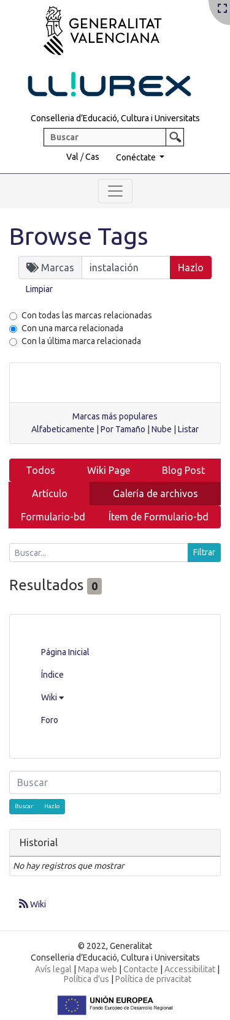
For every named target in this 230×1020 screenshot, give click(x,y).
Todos (40, 470)
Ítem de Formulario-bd (159, 516)
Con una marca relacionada (72, 328)
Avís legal (53, 969)
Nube (161, 429)
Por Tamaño (123, 429)
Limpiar (39, 289)
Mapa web (97, 969)
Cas (92, 157)
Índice (52, 675)
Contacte (140, 969)
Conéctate (137, 157)
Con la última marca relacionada (81, 341)
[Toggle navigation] (115, 191)
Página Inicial (65, 652)
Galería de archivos (155, 493)
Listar (188, 429)
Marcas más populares (115, 416)
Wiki (52, 697)
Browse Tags (78, 236)
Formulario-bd (53, 516)
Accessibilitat (189, 969)
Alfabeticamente (62, 429)
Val (72, 157)
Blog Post (183, 470)
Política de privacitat (153, 979)
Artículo (49, 493)
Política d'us (86, 979)
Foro (49, 720)
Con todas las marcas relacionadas (86, 315)
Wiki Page (108, 470)
